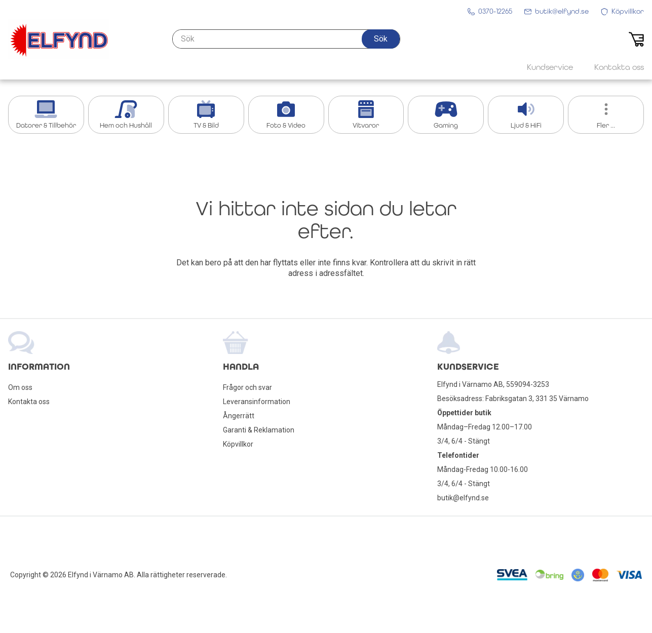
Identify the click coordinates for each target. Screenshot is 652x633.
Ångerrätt (238, 416)
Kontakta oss (29, 402)
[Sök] (286, 39)
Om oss (20, 387)
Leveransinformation (256, 402)
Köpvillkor (238, 444)
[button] (381, 39)
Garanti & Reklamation (258, 430)
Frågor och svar (247, 387)
